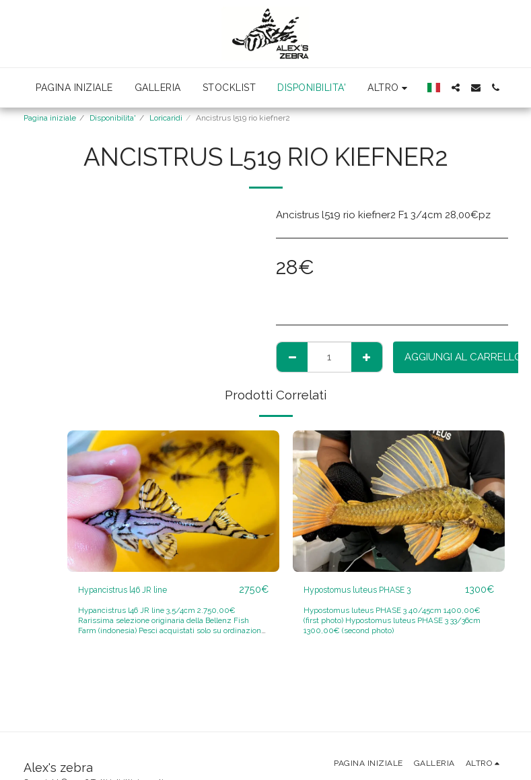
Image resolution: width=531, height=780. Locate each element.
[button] (455, 87)
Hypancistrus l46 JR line (134, 590)
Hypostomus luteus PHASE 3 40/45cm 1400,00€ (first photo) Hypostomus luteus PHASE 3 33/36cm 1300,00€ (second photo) (395, 621)
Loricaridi (165, 118)
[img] (173, 501)
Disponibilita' (113, 118)
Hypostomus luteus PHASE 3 (370, 590)
